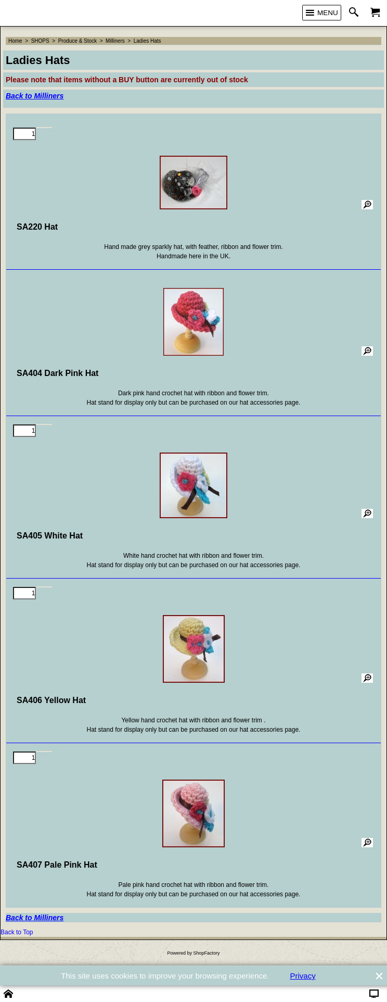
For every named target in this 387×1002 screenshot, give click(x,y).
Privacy (303, 975)
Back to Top (17, 932)
